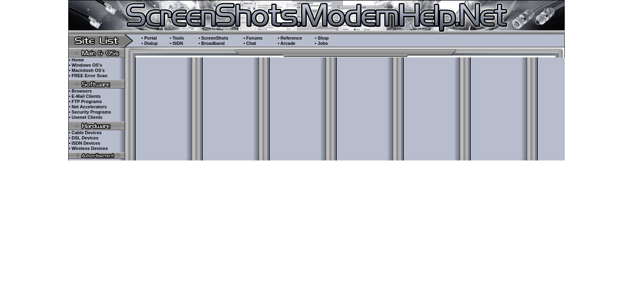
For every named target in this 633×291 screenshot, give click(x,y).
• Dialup (149, 43)
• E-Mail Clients (85, 96)
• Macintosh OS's (87, 70)
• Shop (322, 38)
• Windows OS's (85, 65)
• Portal (149, 38)
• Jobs (321, 43)
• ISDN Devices (84, 143)
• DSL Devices (83, 137)
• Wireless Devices (88, 148)
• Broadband (211, 43)
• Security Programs (90, 112)
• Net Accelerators (88, 106)
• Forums (252, 38)
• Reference (290, 38)
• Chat (249, 43)
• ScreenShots (213, 38)
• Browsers (80, 91)
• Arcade (287, 43)
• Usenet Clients (85, 117)
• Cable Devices (85, 132)
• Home (76, 59)
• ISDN (176, 43)
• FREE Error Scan (88, 75)
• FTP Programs (85, 101)
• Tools (177, 38)
